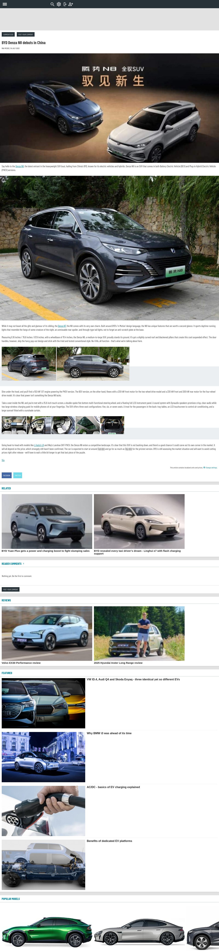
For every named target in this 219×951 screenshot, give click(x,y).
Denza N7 (62, 325)
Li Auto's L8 (39, 445)
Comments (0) (8, 34)
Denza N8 (20, 166)
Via (3, 460)
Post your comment (25, 34)
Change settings (210, 467)
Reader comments (13, 563)
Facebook (6, 475)
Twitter (18, 475)
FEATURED (7, 673)
